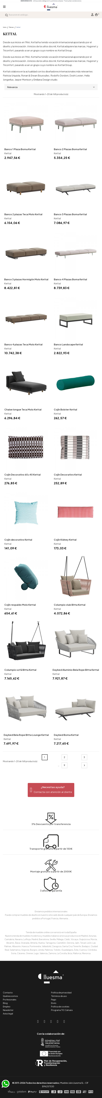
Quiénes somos (10, 996)
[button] (51, 790)
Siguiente (84, 765)
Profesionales (9, 999)
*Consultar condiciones (72, 1)
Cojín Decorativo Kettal (68, 474)
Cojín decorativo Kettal (18, 539)
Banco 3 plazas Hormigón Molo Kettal (26, 279)
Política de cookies (60, 1006)
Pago (53, 999)
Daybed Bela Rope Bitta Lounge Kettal (26, 734)
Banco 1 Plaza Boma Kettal (20, 149)
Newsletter (8, 1010)
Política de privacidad (61, 992)
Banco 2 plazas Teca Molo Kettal (23, 214)
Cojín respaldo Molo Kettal (20, 604)
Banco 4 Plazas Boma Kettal (70, 279)
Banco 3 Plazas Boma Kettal (70, 214)
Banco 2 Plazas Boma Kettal (70, 149)
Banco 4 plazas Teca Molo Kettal (23, 344)
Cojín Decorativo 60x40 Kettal (22, 474)
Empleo (6, 1006)
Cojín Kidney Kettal (65, 539)
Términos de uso (59, 996)
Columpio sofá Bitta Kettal (20, 669)
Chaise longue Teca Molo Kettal (22, 409)
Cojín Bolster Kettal (65, 409)
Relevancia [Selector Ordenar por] (51, 87)
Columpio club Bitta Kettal (69, 604)
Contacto (8, 992)
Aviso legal (8, 1013)
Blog (5, 1003)
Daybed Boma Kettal (66, 734)
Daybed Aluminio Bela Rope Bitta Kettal (76, 669)
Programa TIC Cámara (62, 1010)
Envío (53, 1003)
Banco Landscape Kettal (68, 344)
